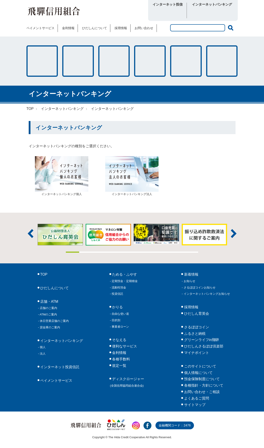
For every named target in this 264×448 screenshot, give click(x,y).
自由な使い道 (120, 313)
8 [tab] (165, 252)
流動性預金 (118, 287)
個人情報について (197, 373)
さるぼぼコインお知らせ (199, 287)
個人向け (200, 13)
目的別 (116, 320)
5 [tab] (125, 252)
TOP (30, 109)
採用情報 (121, 28)
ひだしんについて (94, 28)
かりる (78, 61)
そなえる (114, 61)
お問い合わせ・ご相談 (201, 392)
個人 (42, 347)
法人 (42, 353)
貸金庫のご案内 (49, 327)
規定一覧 (118, 365)
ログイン (167, 13)
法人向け (224, 13)
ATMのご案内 (48, 314)
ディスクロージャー (127, 382)
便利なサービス (222, 61)
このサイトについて (199, 366)
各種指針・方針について (203, 385)
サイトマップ (194, 405)
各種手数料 (186, 61)
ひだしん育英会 (196, 313)
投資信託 (117, 293)
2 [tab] (86, 252)
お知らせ (189, 281)
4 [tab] (112, 252)
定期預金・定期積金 (124, 281)
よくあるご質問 (196, 398)
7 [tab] (152, 252)
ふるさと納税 (194, 333)
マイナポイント (196, 353)
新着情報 (190, 274)
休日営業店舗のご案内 (54, 321)
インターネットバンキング (62, 109)
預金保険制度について (201, 379)
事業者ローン (120, 326)
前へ (30, 233)
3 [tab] (99, 252)
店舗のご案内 (48, 308)
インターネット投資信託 (59, 367)
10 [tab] (191, 252)
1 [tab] (72, 252)
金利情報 (68, 28)
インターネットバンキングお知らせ (206, 293)
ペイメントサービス (40, 28)
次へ (234, 233)
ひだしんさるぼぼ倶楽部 (203, 346)
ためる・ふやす (42, 61)
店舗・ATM (150, 61)
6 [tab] (138, 252)
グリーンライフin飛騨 (201, 340)
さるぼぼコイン (119, 12)
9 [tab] (178, 252)
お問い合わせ (144, 28)
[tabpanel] (156, 234)
